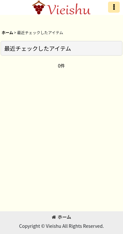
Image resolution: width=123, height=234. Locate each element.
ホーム (61, 217)
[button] (114, 7)
